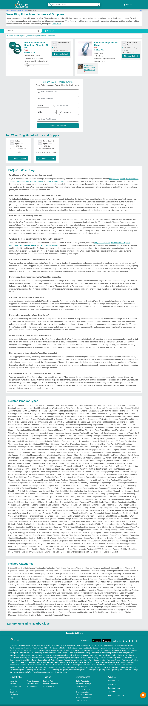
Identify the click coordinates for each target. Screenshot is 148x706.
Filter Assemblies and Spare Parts (40, 574)
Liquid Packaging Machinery (73, 566)
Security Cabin (61, 648)
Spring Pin (121, 483)
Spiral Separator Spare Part (65, 433)
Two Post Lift (52, 665)
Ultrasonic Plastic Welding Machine (120, 660)
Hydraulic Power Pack (58, 508)
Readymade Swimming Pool (74, 667)
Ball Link (106, 420)
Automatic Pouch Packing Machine (65, 662)
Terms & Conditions (50, 681)
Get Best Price (29, 50)
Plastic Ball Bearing (56, 422)
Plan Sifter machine (74, 660)
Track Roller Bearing (68, 414)
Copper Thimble (131, 406)
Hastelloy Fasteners (88, 480)
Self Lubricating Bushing (117, 541)
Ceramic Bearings (29, 464)
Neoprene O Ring (111, 505)
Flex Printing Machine (121, 653)
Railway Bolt (115, 422)
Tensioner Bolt (127, 420)
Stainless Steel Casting (25, 536)
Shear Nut (115, 475)
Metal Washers (127, 475)
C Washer (52, 536)
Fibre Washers (112, 478)
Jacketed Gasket (111, 550)
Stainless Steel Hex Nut (60, 519)
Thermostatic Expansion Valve (78, 422)
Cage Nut (28, 469)
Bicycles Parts (129, 486)
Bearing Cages (119, 414)
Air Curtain (37, 660)
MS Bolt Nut (36, 425)
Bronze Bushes (99, 541)
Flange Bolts (118, 489)
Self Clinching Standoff (97, 467)
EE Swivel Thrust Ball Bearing (31, 544)
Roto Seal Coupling (51, 503)
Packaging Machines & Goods (111, 577)
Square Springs (111, 450)
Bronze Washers (61, 478)
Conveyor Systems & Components (76, 568)
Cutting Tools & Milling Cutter (30, 613)
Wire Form (70, 406)
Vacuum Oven (36, 653)
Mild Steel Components (88, 417)
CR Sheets (49, 514)
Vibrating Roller (97, 643)
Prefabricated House (118, 650)
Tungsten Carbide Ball (17, 494)
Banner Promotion (83, 687)
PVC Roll (28, 660)
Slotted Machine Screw (54, 467)
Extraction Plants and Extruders (54, 593)
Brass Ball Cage (46, 431)
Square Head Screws (40, 489)
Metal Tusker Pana (24, 433)
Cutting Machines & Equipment (43, 591)
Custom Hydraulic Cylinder (52, 436)
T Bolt (61, 425)
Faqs (11, 695)
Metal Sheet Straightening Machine (82, 514)
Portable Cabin (49, 643)
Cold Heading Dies (64, 533)
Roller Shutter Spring (105, 525)
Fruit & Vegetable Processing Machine (97, 585)
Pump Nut (119, 536)
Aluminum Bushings (125, 467)
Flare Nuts (110, 428)
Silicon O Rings (96, 505)
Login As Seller (81, 698)
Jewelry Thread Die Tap (63, 480)
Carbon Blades (129, 472)
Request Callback (61, 52)
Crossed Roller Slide (28, 447)
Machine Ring (82, 483)
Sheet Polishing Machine (82, 511)
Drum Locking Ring (97, 442)
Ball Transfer (56, 444)
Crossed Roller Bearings (41, 417)
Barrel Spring (118, 411)
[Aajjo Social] (123, 639)
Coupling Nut (70, 425)
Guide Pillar (72, 547)
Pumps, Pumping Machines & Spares (101, 566)
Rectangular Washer (63, 431)
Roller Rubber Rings (46, 447)
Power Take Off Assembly (32, 475)
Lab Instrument (25, 588)
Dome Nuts (114, 461)
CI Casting (122, 538)
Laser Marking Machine (34, 643)
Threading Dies (52, 500)
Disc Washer (42, 483)
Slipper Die (51, 533)
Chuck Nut (13, 527)
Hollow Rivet (130, 411)
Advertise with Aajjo (83, 681)
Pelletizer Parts (85, 447)
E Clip (49, 420)
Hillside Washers (84, 425)
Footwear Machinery (123, 582)
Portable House (73, 648)
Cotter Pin (94, 483)
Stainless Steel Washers (39, 505)
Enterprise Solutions (83, 695)
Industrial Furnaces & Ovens (76, 602)
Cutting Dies (71, 420)
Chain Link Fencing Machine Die (110, 406)
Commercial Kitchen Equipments (54, 660)
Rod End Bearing (45, 411)
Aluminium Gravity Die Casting (104, 538)
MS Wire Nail (59, 420)
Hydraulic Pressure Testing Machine (69, 658)
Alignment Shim (14, 409)
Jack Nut (83, 467)
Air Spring (35, 525)
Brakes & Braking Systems (32, 577)
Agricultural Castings (55, 179)
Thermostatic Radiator (69, 500)
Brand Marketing (82, 690)
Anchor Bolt (109, 519)
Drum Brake (100, 428)
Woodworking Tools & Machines (84, 577)
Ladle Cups (85, 450)
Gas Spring (96, 530)
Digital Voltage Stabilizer (76, 655)
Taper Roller (69, 505)
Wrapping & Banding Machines (31, 568)
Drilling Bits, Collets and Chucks (39, 596)
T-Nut (17, 420)
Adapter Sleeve (36, 179)
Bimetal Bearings (15, 469)
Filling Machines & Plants (82, 599)
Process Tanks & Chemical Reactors (76, 571)
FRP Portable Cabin (22, 650)
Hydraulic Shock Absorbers (103, 439)
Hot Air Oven (47, 653)
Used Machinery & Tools (47, 610)
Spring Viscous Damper (103, 447)
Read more (56, 21)
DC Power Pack (122, 439)
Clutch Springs (80, 453)
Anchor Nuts (31, 541)
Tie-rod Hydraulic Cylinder (101, 436)
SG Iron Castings (100, 469)
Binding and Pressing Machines (72, 610)
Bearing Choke (27, 420)
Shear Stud (13, 500)
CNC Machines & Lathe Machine (67, 596)
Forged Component (117, 176)
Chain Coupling (71, 417)
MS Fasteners (84, 503)
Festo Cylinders (72, 550)
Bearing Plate (107, 425)
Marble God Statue (17, 660)
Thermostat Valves (87, 500)
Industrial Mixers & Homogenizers (39, 582)
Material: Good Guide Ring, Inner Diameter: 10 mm (36, 42)
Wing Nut (42, 541)
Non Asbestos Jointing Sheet (111, 433)
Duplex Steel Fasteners (31, 478)
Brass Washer (34, 538)
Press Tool (86, 538)
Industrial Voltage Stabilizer (56, 655)
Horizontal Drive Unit (55, 541)
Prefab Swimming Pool (128, 665)
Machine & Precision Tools (29, 593)
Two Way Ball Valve (115, 442)
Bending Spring (124, 500)
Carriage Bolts (14, 478)
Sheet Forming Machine (18, 505)
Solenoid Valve (47, 491)
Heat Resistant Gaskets (83, 491)
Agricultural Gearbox (79, 442)
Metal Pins (134, 525)
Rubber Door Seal (125, 464)
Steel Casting (40, 420)
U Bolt (114, 500)
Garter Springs (15, 456)
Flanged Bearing (105, 414)
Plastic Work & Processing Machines (89, 580)
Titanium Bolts (53, 486)
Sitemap (13, 681)
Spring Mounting (23, 450)
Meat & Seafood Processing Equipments (35, 604)
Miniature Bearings (35, 494)
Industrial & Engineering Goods (106, 593)
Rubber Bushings (123, 522)
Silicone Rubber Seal (63, 491)
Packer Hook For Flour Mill (19, 422)
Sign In (127, 3)
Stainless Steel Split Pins (41, 458)
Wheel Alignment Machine (67, 665)
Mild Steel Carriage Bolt (96, 458)
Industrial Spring (104, 411)
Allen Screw (98, 489)
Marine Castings (22, 425)
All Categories (32, 684)
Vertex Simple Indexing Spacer (112, 417)
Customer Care (15, 684)
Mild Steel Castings (101, 403)
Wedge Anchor (71, 516)
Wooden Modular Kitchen (124, 662)
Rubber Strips (62, 447)
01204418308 (113, 678)
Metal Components (39, 450)
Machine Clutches (85, 475)
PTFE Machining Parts (56, 461)
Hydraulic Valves (103, 500)
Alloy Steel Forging (16, 530)
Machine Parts (62, 428)
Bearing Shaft (53, 414)
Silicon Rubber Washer (62, 458)
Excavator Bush (131, 489)
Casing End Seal (23, 525)
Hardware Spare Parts (81, 519)
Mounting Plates (98, 503)
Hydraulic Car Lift (16, 648)
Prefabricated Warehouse (101, 650)
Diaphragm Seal (22, 179)
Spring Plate (54, 483)
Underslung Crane (114, 655)
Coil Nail (124, 547)
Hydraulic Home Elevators (109, 645)
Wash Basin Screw (42, 516)
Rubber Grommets (91, 461)
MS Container (36, 650)
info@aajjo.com (114, 686)
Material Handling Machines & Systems (123, 588)
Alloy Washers (23, 486)
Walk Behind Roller (83, 643)
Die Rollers (67, 497)
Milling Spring (58, 411)
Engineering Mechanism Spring (32, 453)
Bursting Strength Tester (46, 658)
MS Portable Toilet (107, 648)
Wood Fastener (57, 516)
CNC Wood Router (105, 653)
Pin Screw (96, 425)
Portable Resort (120, 648)
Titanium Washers (68, 486)
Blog (11, 687)
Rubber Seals (36, 503)
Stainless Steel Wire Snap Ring (52, 406)
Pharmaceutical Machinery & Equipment (101, 574)
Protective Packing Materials (80, 593)
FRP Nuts (45, 442)
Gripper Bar (23, 519)
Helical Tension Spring (117, 453)
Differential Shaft (29, 483)
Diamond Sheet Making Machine (111, 514)
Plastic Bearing (133, 414)
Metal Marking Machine (130, 658)
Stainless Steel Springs (78, 478)
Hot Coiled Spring (64, 456)
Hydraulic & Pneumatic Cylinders (56, 613)
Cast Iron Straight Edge (41, 547)
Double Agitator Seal (72, 530)
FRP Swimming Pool (17, 667)
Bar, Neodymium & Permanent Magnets (73, 591)
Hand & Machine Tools (45, 585)
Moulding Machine (53, 568)
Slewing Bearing (110, 527)
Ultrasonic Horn (87, 660)
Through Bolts (84, 439)
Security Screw (72, 467)
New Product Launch (84, 692)
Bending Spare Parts (98, 444)
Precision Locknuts (69, 439)
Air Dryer (111, 662)
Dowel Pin (53, 409)
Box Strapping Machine (58, 645)
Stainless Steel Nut (102, 475)
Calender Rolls (57, 505)
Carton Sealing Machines (77, 645)
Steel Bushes (60, 475)
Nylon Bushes (44, 464)
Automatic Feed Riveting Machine (57, 511)
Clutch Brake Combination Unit (124, 511)
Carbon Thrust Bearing (119, 533)
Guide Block (24, 500)
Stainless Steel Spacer (120, 240)
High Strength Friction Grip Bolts (78, 489)
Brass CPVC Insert (107, 483)
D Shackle (60, 472)
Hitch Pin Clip (41, 409)
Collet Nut (62, 536)
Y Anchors (87, 469)
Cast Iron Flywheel (54, 497)
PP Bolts (82, 472)
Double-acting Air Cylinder (127, 497)
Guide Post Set (39, 533)
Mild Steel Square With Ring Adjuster (80, 544)
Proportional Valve (125, 431)
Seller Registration (83, 678)
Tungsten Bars (24, 480)
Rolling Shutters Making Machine (21, 665)
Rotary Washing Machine (36, 655)
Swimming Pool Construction (36, 667)
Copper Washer (90, 536)
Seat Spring (23, 431)
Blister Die (115, 420)
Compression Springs (57, 450)
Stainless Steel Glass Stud (107, 494)
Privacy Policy (48, 684)
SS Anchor (55, 442)
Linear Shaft (28, 414)
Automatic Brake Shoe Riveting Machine (24, 511)
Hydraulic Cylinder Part (92, 527)
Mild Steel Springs (32, 442)
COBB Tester (31, 658)
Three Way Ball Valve (17, 497)
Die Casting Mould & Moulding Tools (69, 582)
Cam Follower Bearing (87, 414)
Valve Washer (102, 533)
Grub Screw (82, 464)
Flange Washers (37, 467)
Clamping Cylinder (105, 536)
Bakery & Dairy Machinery (43, 588)
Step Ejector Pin (59, 547)
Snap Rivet (72, 475)
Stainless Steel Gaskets (71, 469)
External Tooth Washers (124, 491)
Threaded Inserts (115, 486)
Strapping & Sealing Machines (57, 577)
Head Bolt (12, 489)
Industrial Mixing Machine (102, 568)
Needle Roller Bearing (121, 409)
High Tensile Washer (108, 431)
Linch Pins (32, 428)
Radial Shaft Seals (42, 444)
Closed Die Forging (126, 527)
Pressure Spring (65, 453)
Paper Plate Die (88, 494)
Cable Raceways (101, 660)
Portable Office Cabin (65, 650)
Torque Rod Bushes (100, 422)
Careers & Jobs (33, 681)
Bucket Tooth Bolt (114, 458)
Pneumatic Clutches (46, 428)
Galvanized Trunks (127, 494)
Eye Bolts (120, 519)
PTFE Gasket (79, 458)
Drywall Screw (109, 530)
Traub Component (74, 536)
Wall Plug (123, 503)
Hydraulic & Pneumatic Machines (104, 591)
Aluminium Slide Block (87, 411)
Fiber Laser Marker (113, 658)
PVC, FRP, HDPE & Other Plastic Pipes (98, 596)
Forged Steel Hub (15, 472)
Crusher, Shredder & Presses (68, 585)
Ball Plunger (42, 536)
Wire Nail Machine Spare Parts (75, 444)
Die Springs (28, 516)
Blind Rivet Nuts (86, 428)
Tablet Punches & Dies (105, 522)
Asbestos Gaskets (24, 461)
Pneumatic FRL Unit (69, 503)
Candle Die (132, 503)
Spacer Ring (25, 547)
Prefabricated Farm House (90, 648)
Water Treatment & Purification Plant (45, 566)
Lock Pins (131, 428)
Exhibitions (14, 692)
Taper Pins (34, 431)
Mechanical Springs (81, 456)
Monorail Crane (20, 658)
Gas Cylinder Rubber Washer (57, 494)
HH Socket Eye (83, 420)
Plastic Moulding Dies (36, 497)
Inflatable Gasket (72, 409)
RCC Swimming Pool (55, 667)
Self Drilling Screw (49, 425)
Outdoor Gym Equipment (95, 667)
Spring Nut (73, 447)
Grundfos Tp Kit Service (54, 550)
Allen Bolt (104, 461)
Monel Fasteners (84, 486)
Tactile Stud (35, 491)
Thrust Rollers (74, 450)
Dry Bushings (57, 417)
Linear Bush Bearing (102, 409)
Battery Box (75, 494)
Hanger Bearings (22, 503)
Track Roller (30, 530)
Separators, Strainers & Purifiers (21, 585)
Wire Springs (52, 453)
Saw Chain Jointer (39, 508)
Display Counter (93, 645)
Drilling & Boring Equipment (30, 599)
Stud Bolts (129, 519)
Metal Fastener (25, 533)
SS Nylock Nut (70, 464)
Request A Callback (74, 631)
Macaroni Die (111, 503)
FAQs (140, 8)
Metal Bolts (55, 469)
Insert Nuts (45, 469)
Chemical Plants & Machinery (60, 580)
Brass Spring (71, 411)
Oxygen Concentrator (45, 670)
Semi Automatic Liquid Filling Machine (92, 662)
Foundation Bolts (24, 508)
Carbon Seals (114, 444)
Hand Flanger (60, 514)
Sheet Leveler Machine (17, 514)
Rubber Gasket (39, 461)
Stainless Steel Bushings (51, 525)
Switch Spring (133, 453)
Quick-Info (13, 690)
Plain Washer (21, 538)
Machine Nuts (30, 472)
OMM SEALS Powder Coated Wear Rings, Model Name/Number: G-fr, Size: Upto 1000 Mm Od (90, 65)
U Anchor (120, 480)
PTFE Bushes (120, 425)
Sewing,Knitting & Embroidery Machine (73, 607)
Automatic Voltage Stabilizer (96, 655)
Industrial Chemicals (97, 588)
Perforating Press (36, 514)
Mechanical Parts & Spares (19, 8)
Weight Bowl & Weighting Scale (94, 604)
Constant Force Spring (86, 406)
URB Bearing (24, 458)
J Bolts (100, 519)
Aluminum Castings (118, 403)
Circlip (61, 409)
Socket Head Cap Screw (18, 491)
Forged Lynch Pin (97, 478)
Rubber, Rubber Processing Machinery (71, 588)
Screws (36, 469)
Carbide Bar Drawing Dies (85, 533)
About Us (13, 678)
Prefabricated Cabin (49, 650)
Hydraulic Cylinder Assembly (28, 436)
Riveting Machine (97, 508)
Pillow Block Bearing (71, 538)
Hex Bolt (108, 489)
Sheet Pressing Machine (78, 508)
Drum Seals (117, 472)
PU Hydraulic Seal (74, 461)
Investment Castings (27, 527)
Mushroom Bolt (14, 464)
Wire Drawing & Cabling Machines (57, 599)
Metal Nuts (126, 422)
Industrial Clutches (39, 422)
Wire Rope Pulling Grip (54, 544)
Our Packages (81, 684)
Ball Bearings (95, 456)
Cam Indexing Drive (128, 508)
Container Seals (104, 472)
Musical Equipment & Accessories (122, 604)
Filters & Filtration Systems (116, 580)
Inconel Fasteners (99, 486)
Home (7, 8)
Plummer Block (122, 530)
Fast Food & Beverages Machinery (107, 571)
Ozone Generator (61, 670)
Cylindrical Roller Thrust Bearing (116, 456)
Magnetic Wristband (87, 547)
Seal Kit (77, 497)
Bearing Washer (15, 414)
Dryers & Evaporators (51, 571)
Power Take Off (14, 475)
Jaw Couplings (37, 480)
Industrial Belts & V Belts (18, 566)
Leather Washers (120, 436)
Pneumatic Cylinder (102, 511)
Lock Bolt (29, 444)
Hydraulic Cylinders (107, 497)
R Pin (76, 480)
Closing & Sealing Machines (97, 610)
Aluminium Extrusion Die (52, 538)
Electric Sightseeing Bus (114, 667)
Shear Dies (74, 428)
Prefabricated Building (82, 650)
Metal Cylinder (29, 409)
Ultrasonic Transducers (18, 662)
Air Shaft (48, 480)
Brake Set (87, 530)
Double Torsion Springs (32, 456)
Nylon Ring (97, 550)
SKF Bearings (40, 414)
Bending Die (57, 530)
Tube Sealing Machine (112, 643)
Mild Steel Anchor (95, 516)
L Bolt (94, 519)
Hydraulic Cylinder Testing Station (22, 522)
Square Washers (80, 431)
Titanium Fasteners (38, 486)
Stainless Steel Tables (40, 645)
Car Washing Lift (40, 665)
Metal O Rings (49, 456)
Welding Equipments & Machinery (105, 607)
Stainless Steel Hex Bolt (39, 519)
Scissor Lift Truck (29, 648)
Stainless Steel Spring (73, 527)
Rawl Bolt (83, 516)
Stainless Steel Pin (21, 467)
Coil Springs (13, 453)
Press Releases (33, 678)
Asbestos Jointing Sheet (88, 433)
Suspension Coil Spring (97, 453)
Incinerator (12, 607)
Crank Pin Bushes (68, 483)
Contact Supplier (19, 156)
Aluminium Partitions (23, 645)
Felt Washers (56, 464)
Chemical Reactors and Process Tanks (110, 599)
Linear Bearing (87, 409)
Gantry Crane (127, 655)
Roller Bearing (29, 439)
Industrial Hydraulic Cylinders (48, 439)
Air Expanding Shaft (106, 480)
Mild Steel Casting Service (32, 550)
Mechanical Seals (45, 527)
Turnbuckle (91, 472)
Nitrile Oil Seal (86, 550)
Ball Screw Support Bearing (83, 522)
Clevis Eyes (96, 420)
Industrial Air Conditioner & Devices (48, 602)
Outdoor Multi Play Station (65, 643)
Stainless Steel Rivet (45, 472)
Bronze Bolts (47, 478)
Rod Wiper (65, 442)
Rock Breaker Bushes (46, 522)
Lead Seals (18, 442)
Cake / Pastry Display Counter (94, 658)
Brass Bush (86, 541)
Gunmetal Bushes (72, 541)
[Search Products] (49, 3)
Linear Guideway (64, 522)
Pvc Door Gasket (104, 544)
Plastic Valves (71, 472)
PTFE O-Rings (69, 525)
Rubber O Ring (82, 505)
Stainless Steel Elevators (46, 648)
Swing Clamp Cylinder (103, 491)
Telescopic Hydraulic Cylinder (77, 436)
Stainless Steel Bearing (85, 525)
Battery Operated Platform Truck (25, 670)
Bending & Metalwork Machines (67, 604)
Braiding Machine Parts (42, 433)
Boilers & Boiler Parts (27, 610)
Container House (24, 653)
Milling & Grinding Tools (19, 591)
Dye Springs (22, 428)
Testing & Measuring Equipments (33, 580)
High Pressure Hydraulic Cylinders (102, 464)
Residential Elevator (127, 645)
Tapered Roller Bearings (19, 417)
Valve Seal (12, 431)
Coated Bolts (125, 461)
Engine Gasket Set (89, 497)
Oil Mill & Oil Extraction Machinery (70, 574)
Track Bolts (120, 428)
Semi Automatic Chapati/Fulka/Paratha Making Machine (98, 665)
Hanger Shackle (115, 469)
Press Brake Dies (44, 530)
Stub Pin (112, 467)
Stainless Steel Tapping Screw (116, 516)
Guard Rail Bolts (57, 489)
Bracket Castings (130, 469)
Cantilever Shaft (112, 508)
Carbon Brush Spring (127, 450)
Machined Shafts (37, 500)
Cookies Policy (48, 678)
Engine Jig (49, 475)
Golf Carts (127, 667)
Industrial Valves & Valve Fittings (27, 571)
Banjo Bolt (58, 527)
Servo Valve (93, 431)
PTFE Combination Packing (107, 547)
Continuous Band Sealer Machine (40, 662)
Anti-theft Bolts (24, 489)
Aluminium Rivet (31, 406)
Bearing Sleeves (122, 525)
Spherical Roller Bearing (26, 411)
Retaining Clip (97, 450)
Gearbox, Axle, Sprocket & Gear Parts (105, 602)
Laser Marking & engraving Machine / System (37, 607)
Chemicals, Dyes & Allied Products (99, 582)
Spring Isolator (120, 447)
